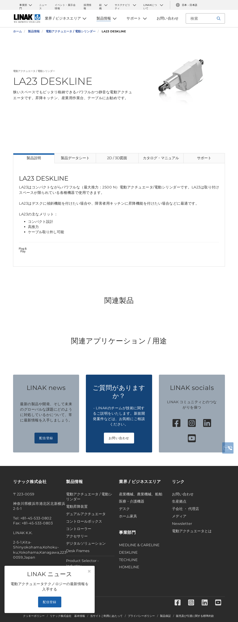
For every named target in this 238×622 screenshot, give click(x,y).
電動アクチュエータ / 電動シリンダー (89, 496)
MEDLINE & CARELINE (139, 545)
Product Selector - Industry (82, 563)
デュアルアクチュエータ (86, 514)
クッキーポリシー (34, 616)
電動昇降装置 (77, 506)
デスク (124, 509)
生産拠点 (179, 501)
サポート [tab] (204, 158)
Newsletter (182, 523)
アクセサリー (77, 536)
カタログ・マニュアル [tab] (161, 158)
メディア (179, 516)
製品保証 (165, 616)
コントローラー (78, 529)
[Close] (89, 571)
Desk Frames (77, 551)
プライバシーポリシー (141, 616)
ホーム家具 (128, 516)
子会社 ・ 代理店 (185, 509)
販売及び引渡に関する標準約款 (195, 616)
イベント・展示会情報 (65, 5)
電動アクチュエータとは (192, 531)
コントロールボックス (84, 521)
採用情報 (88, 5)
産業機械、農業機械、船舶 (140, 494)
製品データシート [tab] (75, 158)
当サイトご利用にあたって (106, 616)
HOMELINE (129, 567)
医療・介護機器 (131, 501)
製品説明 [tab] (34, 158)
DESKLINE (128, 552)
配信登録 (46, 438)
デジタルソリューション (86, 543)
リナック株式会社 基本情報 (67, 616)
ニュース (43, 5)
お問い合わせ (119, 438)
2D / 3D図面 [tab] (117, 158)
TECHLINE (128, 560)
